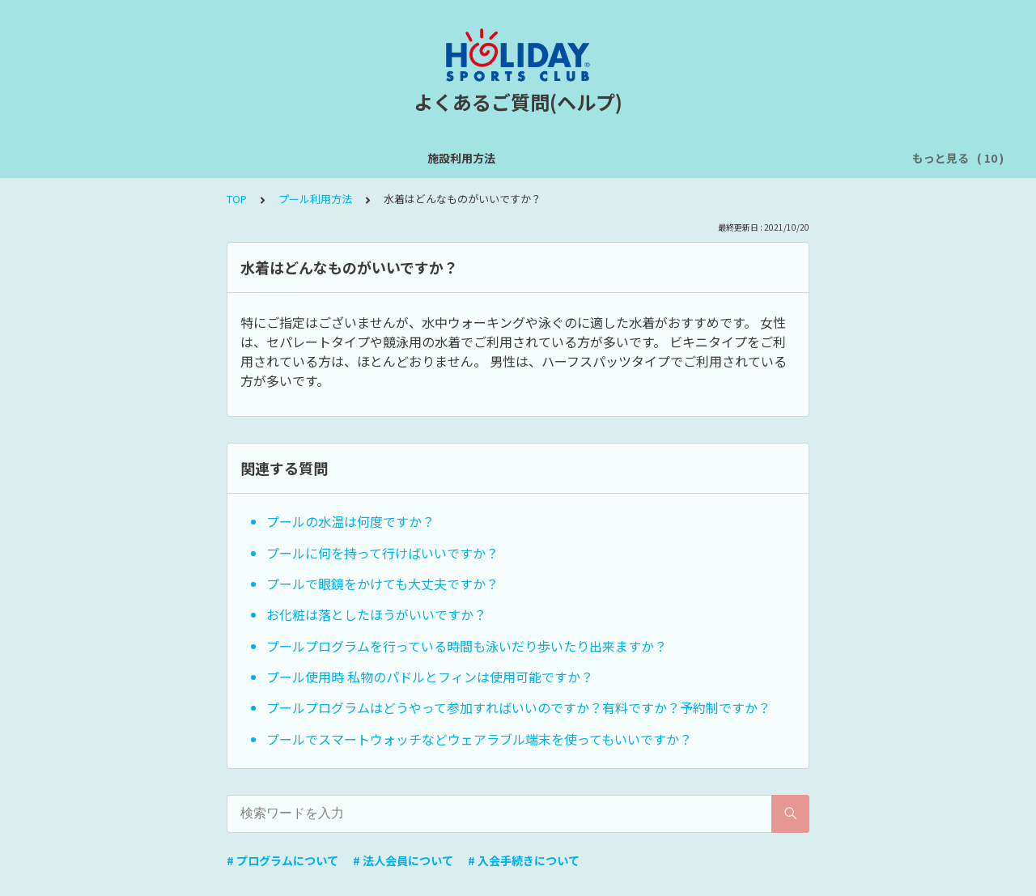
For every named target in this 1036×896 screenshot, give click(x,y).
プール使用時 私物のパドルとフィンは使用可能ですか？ (429, 676)
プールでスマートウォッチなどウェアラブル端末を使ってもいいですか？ (479, 739)
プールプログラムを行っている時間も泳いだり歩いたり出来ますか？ (466, 646)
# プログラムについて (282, 860)
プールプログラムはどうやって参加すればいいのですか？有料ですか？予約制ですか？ (518, 707)
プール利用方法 (521, 158)
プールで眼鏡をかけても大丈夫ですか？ (382, 583)
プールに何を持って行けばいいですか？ (382, 553)
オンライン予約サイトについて (379, 158)
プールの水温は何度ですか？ (350, 521)
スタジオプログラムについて (204, 158)
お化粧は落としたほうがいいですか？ (376, 614)
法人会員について (844, 158)
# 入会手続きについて (524, 860)
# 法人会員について (403, 860)
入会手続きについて (725, 158)
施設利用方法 (74, 158)
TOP (237, 198)
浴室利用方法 (618, 158)
